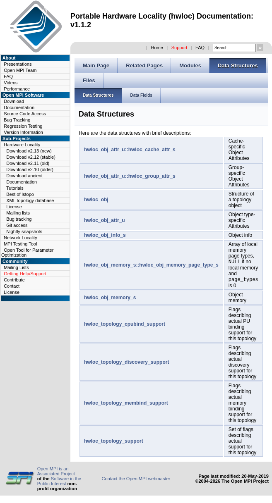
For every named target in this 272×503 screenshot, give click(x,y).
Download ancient (24, 175)
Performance (17, 88)
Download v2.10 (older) (29, 169)
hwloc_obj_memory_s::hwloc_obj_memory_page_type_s (151, 266)
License (14, 206)
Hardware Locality (22, 144)
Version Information (23, 132)
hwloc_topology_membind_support (126, 405)
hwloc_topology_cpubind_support (124, 326)
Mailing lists (18, 212)
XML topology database (30, 200)
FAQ (200, 47)
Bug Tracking (17, 119)
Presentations (17, 64)
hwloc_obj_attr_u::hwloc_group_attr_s (130, 176)
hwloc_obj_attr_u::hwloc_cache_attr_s (130, 150)
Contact (11, 286)
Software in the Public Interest (59, 483)
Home (157, 47)
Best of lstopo (20, 194)
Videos (10, 82)
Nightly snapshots (24, 231)
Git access (16, 225)
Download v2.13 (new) (28, 150)
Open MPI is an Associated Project (56, 473)
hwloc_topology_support (113, 443)
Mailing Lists (16, 267)
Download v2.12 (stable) (30, 157)
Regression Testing (23, 126)
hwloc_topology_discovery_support (126, 364)
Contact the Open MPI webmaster (136, 480)
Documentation (19, 107)
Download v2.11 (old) (27, 163)
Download (14, 101)
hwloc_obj (96, 200)
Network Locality (20, 237)
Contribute (14, 279)
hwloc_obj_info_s (105, 235)
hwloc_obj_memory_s (110, 299)
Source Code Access (25, 113)
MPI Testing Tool (20, 243)
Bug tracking (18, 219)
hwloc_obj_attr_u (104, 220)
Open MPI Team (20, 70)
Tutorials (15, 188)
